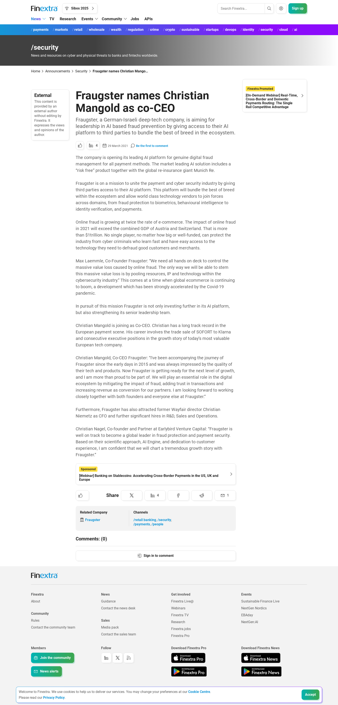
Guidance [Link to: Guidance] (108, 601)
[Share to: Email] (225, 495)
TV (51, 19)
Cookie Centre (199, 692)
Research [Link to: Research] (178, 622)
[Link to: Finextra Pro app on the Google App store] (189, 671)
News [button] (36, 19)
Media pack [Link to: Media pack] (110, 627)
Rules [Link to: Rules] (35, 620)
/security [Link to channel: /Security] (164, 520)
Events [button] (87, 19)
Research (68, 19)
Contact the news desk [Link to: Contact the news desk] (118, 608)
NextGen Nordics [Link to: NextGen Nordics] (254, 608)
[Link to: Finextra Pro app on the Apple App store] (188, 658)
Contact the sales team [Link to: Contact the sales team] (118, 634)
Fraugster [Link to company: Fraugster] (92, 520)
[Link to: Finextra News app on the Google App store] (261, 671)
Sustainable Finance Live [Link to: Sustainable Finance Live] (260, 601)
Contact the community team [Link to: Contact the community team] (53, 627)
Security (81, 71)
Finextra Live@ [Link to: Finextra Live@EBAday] (182, 601)
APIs (148, 19)
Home (35, 71)
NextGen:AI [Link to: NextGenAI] (249, 622)
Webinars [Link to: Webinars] (178, 608)
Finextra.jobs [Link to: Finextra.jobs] (181, 629)
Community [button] (112, 19)
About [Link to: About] (35, 601)
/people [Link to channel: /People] (157, 524)
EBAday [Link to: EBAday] (247, 615)
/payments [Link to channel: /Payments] (141, 524)
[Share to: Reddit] (202, 495)
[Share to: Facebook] (178, 495)
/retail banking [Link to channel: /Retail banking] (144, 520)
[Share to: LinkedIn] (93, 145)
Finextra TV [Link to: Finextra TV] (180, 615)
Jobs (135, 19)
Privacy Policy (54, 698)
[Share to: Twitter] (131, 495)
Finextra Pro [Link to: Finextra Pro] (180, 636)
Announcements (57, 71)
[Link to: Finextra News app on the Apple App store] (260, 658)
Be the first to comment (152, 146)
